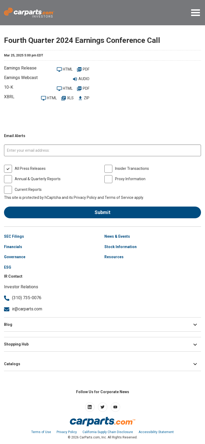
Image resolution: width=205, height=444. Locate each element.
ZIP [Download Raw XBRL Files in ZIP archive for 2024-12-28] (83, 98)
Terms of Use (41, 432)
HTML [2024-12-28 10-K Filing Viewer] (65, 89)
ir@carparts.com (23, 308)
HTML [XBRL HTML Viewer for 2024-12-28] (49, 98)
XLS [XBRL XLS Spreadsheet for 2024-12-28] (67, 98)
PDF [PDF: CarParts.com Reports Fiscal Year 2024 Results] (83, 69)
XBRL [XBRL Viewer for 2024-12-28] (9, 96)
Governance (14, 257)
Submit (102, 212)
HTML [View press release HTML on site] (65, 69)
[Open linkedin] (89, 407)
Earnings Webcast (21, 77)
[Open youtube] (115, 407)
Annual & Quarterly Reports (38, 179)
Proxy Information (130, 179)
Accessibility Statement (156, 432)
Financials (13, 247)
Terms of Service (119, 197)
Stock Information (120, 247)
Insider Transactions (132, 168)
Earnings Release (20, 68)
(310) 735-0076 (22, 297)
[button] (196, 14)
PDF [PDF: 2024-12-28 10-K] (83, 89)
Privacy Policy (85, 197)
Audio (80, 79)
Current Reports (28, 189)
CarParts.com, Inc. (93, 437)
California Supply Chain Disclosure (107, 432)
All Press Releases (30, 168)
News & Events (117, 236)
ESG (7, 267)
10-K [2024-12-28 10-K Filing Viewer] (8, 87)
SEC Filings (14, 236)
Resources (114, 257)
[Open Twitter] (102, 407)
